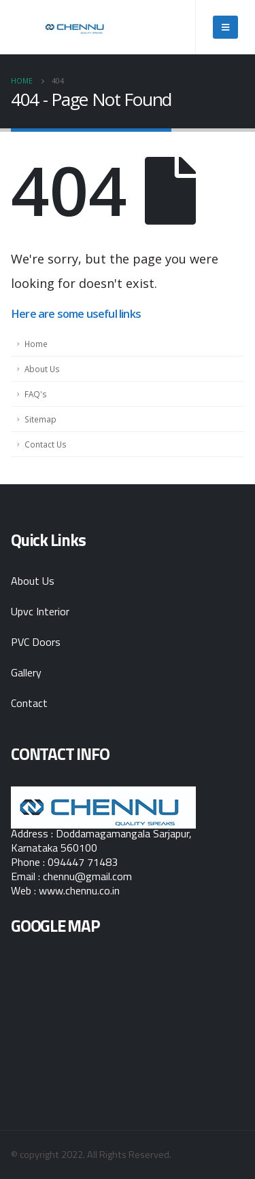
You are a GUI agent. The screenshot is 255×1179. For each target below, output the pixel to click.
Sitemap (40, 419)
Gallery (26, 672)
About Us (42, 368)
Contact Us (45, 444)
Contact (29, 703)
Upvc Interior (40, 611)
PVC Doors (36, 642)
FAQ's (35, 393)
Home (36, 343)
